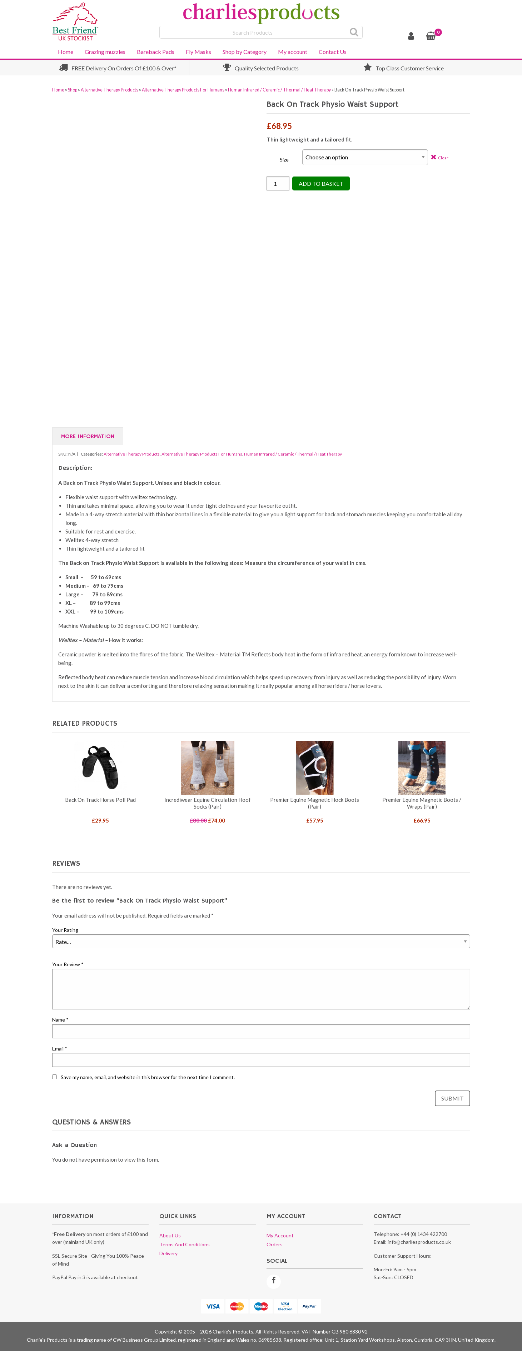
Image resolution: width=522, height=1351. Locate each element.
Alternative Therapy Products (109, 90)
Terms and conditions (184, 1244)
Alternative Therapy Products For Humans (183, 90)
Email (59, 1048)
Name (60, 1020)
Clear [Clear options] (443, 157)
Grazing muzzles (105, 51)
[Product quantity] (278, 183)
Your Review (68, 964)
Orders (275, 1244)
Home (65, 51)
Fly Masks (198, 51)
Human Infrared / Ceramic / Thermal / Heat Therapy (279, 90)
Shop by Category (245, 51)
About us (170, 1235)
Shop (72, 90)
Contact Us (333, 51)
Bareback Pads (155, 51)
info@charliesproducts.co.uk (419, 1242)
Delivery (168, 1253)
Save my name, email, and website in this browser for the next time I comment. (148, 1077)
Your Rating (65, 930)
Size (284, 160)
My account (292, 51)
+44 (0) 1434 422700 (424, 1234)
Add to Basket (321, 183)
